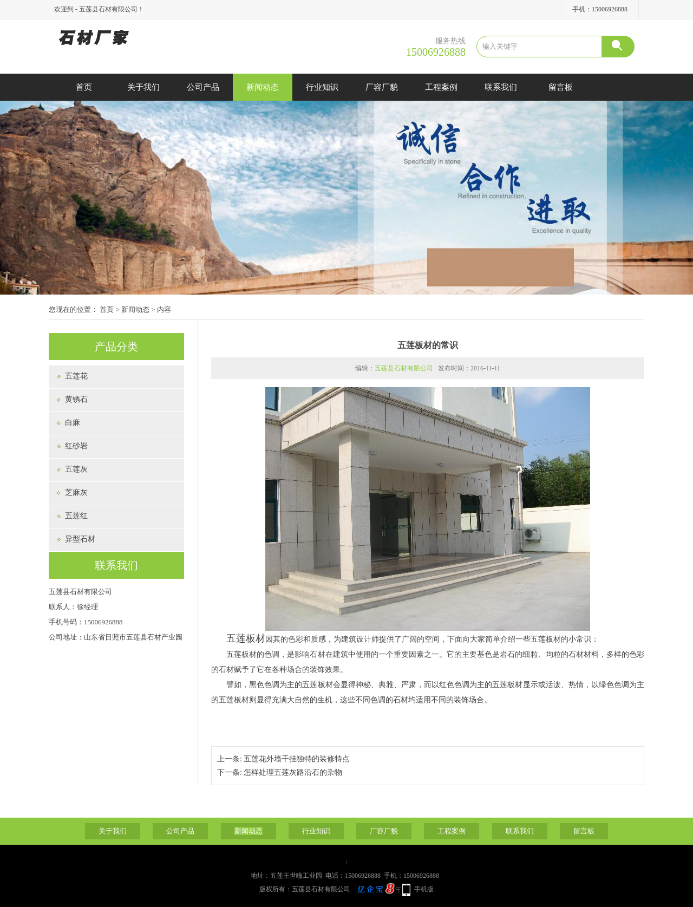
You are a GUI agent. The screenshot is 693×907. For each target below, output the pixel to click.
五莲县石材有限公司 (404, 368)
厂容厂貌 (381, 87)
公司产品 (203, 87)
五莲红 (76, 516)
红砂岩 (76, 446)
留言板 (560, 87)
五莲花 (76, 376)
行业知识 (322, 87)
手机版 (424, 889)
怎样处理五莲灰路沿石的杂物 (293, 772)
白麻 (72, 423)
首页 (84, 87)
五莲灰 (76, 469)
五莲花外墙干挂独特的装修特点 (297, 759)
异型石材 (80, 539)
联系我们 (501, 87)
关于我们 (143, 87)
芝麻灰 (76, 492)
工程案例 (441, 87)
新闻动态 (262, 87)
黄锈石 (76, 399)
